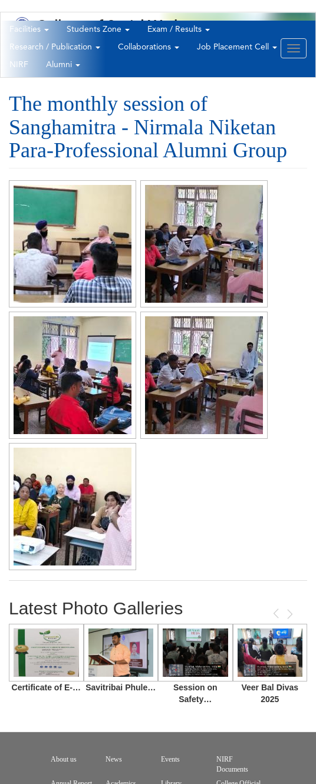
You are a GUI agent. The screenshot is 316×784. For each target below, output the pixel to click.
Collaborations (148, 47)
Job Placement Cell (237, 47)
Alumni (63, 65)
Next (289, 614)
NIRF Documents (232, 764)
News (114, 759)
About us (64, 759)
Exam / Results (178, 29)
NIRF (18, 65)
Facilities (29, 29)
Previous (277, 613)
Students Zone (98, 29)
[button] (72, 244)
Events (170, 759)
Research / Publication (54, 47)
